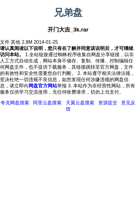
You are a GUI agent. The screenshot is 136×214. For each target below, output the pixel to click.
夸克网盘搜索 (15, 102)
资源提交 (107, 102)
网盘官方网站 (43, 85)
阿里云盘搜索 (47, 102)
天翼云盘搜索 (80, 102)
